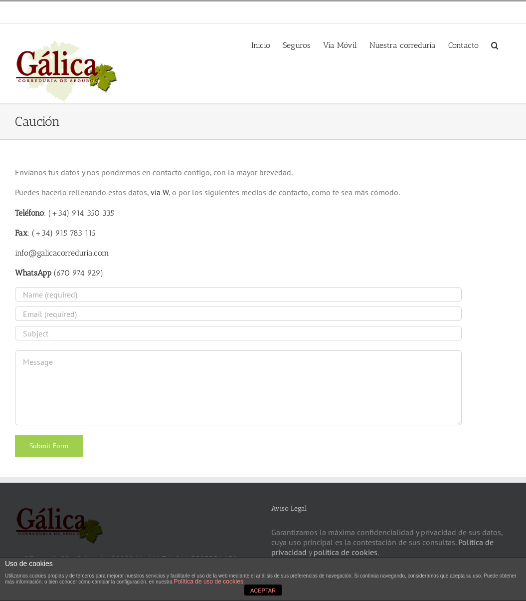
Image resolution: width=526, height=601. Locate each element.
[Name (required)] (238, 294)
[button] (495, 44)
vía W (160, 192)
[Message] (238, 387)
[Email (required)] (238, 313)
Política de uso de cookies (208, 581)
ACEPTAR (263, 591)
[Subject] (238, 333)
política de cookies (345, 552)
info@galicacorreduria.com (130, 12)
